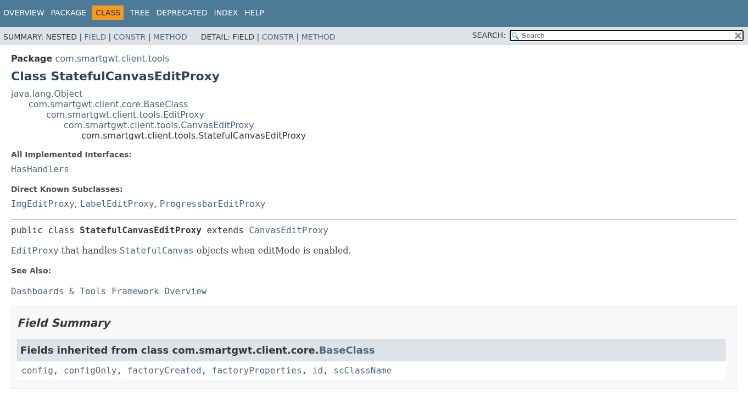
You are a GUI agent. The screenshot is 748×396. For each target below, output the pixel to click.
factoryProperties (257, 370)
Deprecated (181, 12)
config (37, 370)
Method (170, 36)
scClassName (362, 370)
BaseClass (347, 350)
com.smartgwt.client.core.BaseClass (108, 104)
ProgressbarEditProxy (213, 204)
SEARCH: (489, 35)
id (317, 370)
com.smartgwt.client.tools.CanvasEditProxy (159, 125)
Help (254, 12)
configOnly (90, 370)
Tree (139, 12)
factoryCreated (164, 370)
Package (69, 12)
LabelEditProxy (117, 204)
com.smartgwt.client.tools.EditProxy (125, 114)
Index (226, 12)
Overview (23, 12)
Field (96, 36)
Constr (130, 36)
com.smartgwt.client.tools (112, 58)
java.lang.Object (46, 94)
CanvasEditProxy (289, 230)
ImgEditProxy (43, 204)
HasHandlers (40, 169)
